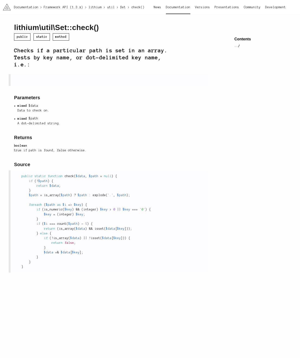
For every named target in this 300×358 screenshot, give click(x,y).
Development (275, 7)
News (157, 7)
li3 (5, 6)
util (47, 27)
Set (61, 27)
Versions (202, 7)
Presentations (227, 7)
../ (237, 46)
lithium (26, 27)
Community (252, 7)
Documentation (178, 7)
